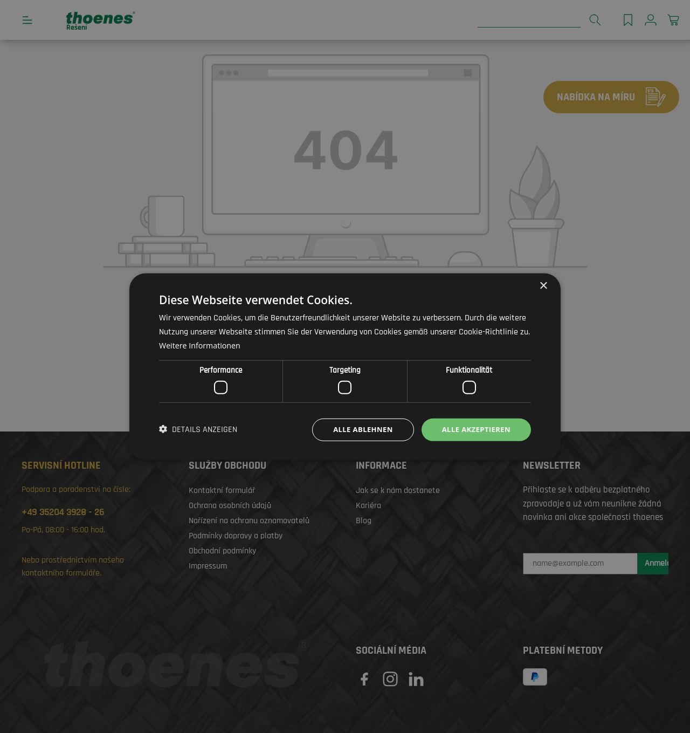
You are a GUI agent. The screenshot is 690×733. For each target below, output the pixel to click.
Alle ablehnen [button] (356, 429)
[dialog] (345, 366)
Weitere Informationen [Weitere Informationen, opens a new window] (202, 344)
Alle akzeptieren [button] (473, 429)
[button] (198, 429)
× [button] (543, 285)
